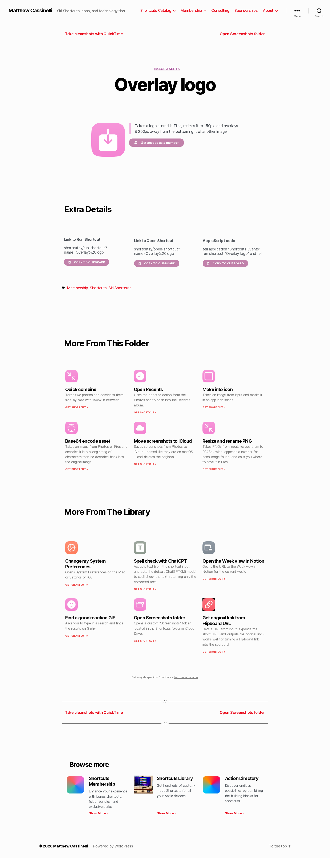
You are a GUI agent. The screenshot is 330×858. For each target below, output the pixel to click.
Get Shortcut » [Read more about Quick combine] (76, 407)
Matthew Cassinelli (30, 10)
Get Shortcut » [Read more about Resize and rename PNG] (213, 469)
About (268, 10)
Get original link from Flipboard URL (223, 620)
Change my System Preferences (85, 563)
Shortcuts (98, 288)
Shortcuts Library (175, 778)
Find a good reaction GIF (90, 617)
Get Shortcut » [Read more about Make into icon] (213, 407)
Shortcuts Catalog (155, 10)
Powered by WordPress (113, 846)
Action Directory (242, 778)
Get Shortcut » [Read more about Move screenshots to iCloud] (145, 464)
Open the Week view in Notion (233, 561)
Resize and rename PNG (227, 441)
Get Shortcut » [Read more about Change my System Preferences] (76, 584)
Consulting (220, 10)
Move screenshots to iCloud (163, 441)
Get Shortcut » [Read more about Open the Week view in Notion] (213, 578)
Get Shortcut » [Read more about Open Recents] (145, 412)
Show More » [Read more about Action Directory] (234, 813)
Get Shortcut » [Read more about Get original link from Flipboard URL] (213, 651)
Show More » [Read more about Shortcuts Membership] (98, 813)
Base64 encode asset (87, 441)
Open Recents (148, 389)
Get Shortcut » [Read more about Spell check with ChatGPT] (145, 589)
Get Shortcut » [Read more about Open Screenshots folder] (145, 640)
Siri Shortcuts (120, 288)
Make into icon (217, 389)
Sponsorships (246, 10)
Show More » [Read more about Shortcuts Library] (166, 813)
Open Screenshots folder (159, 617)
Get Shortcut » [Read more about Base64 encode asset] (76, 469)
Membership (191, 10)
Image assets (167, 69)
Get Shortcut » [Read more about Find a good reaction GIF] (76, 635)
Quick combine (80, 389)
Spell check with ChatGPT (160, 561)
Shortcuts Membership (102, 781)
